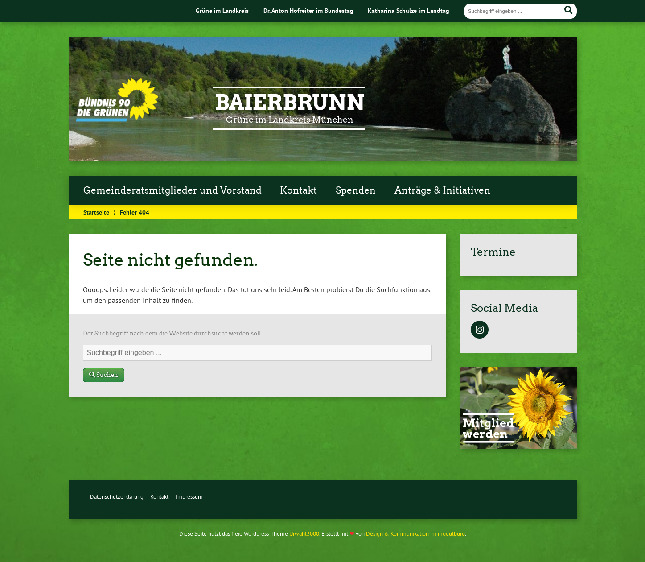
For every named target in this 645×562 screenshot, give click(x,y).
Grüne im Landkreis (222, 10)
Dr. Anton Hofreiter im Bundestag (308, 10)
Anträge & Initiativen (442, 190)
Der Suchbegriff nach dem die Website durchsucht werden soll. (172, 333)
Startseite (96, 212)
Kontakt (298, 190)
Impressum (189, 496)
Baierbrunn (290, 103)
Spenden (356, 190)
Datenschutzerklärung (117, 496)
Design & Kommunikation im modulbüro (415, 533)
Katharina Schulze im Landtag (408, 10)
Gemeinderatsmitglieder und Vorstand (172, 190)
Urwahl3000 (304, 533)
